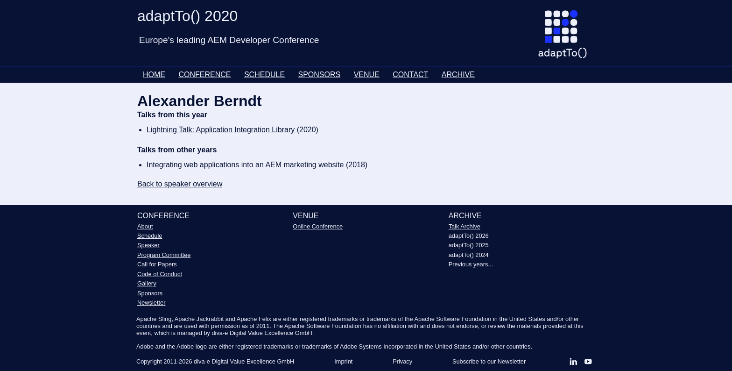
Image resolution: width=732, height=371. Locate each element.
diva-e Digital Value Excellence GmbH (244, 361)
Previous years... (471, 264)
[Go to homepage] (566, 38)
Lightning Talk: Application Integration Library (221, 130)
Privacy (402, 361)
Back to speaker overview (179, 184)
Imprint (343, 361)
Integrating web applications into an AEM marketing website (245, 165)
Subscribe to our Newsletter (489, 361)
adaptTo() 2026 (469, 235)
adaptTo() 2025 (469, 245)
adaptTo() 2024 (469, 254)
